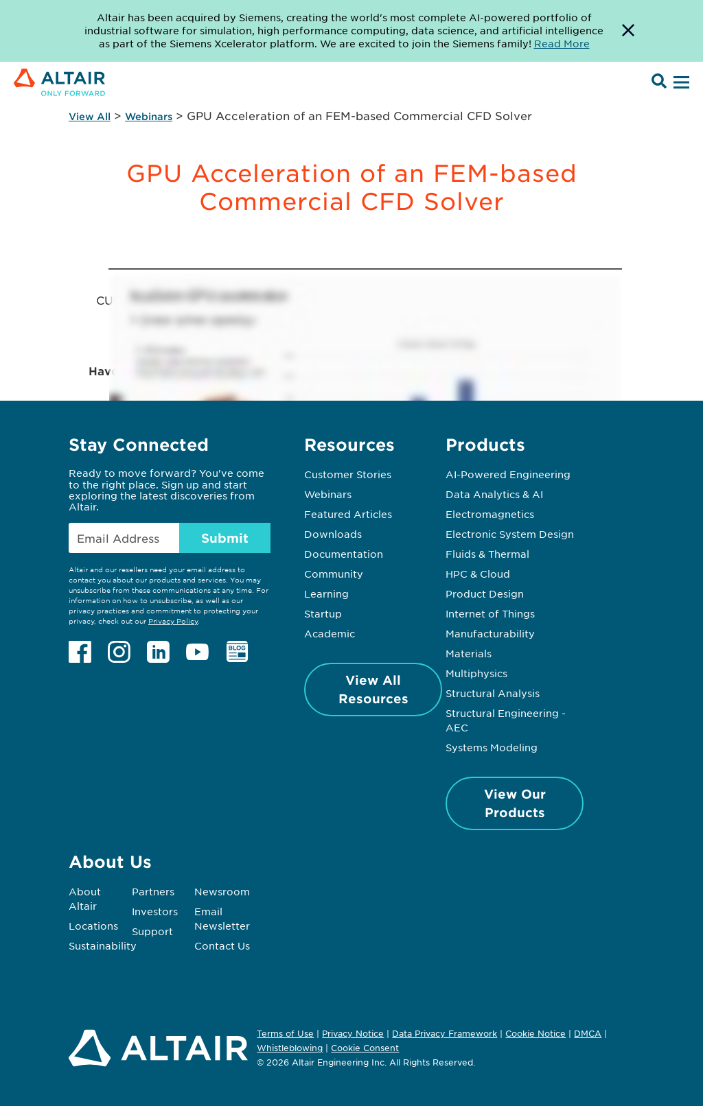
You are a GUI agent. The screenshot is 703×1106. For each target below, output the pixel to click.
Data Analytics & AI (494, 494)
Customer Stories (347, 474)
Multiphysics (476, 673)
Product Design (485, 593)
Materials (469, 653)
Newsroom (222, 891)
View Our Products (515, 803)
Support (152, 931)
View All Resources (373, 689)
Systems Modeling (492, 747)
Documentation (343, 554)
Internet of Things (490, 613)
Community (333, 573)
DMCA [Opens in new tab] (587, 1033)
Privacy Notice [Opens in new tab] (353, 1033)
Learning (326, 593)
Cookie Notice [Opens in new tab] (535, 1033)
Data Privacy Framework (444, 1033)
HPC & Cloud (478, 573)
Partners (153, 891)
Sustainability (103, 945)
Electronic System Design (510, 534)
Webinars (148, 116)
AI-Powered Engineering (508, 474)
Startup (323, 613)
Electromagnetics (490, 514)
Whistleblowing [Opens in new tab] (290, 1047)
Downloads (333, 534)
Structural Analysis (493, 693)
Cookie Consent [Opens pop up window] (365, 1048)
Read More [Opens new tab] (562, 43)
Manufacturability (490, 633)
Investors (155, 911)
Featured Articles (348, 514)
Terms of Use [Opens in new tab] (285, 1033)
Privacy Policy (173, 620)
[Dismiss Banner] (628, 31)
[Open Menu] (679, 83)
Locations (93, 925)
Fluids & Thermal (487, 554)
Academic (329, 633)
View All (90, 116)
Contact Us (222, 945)
